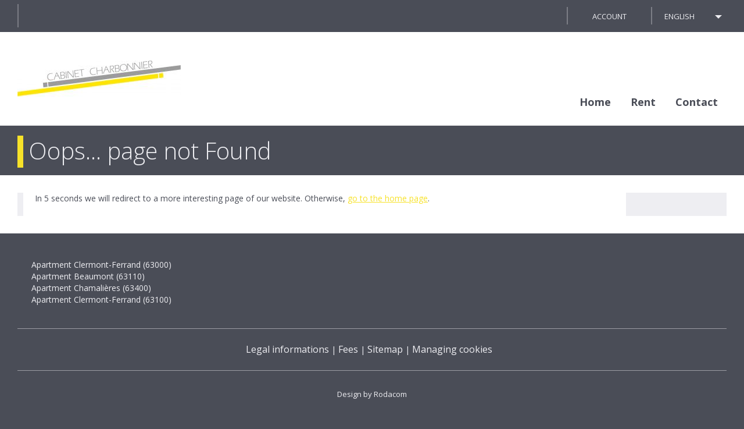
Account (609, 16)
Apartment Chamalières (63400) (91, 287)
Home (595, 102)
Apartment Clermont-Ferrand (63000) (101, 264)
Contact (696, 102)
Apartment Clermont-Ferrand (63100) (101, 299)
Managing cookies (452, 349)
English (679, 16)
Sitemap (385, 349)
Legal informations (287, 349)
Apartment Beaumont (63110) (88, 276)
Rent (643, 102)
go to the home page (388, 198)
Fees (348, 349)
